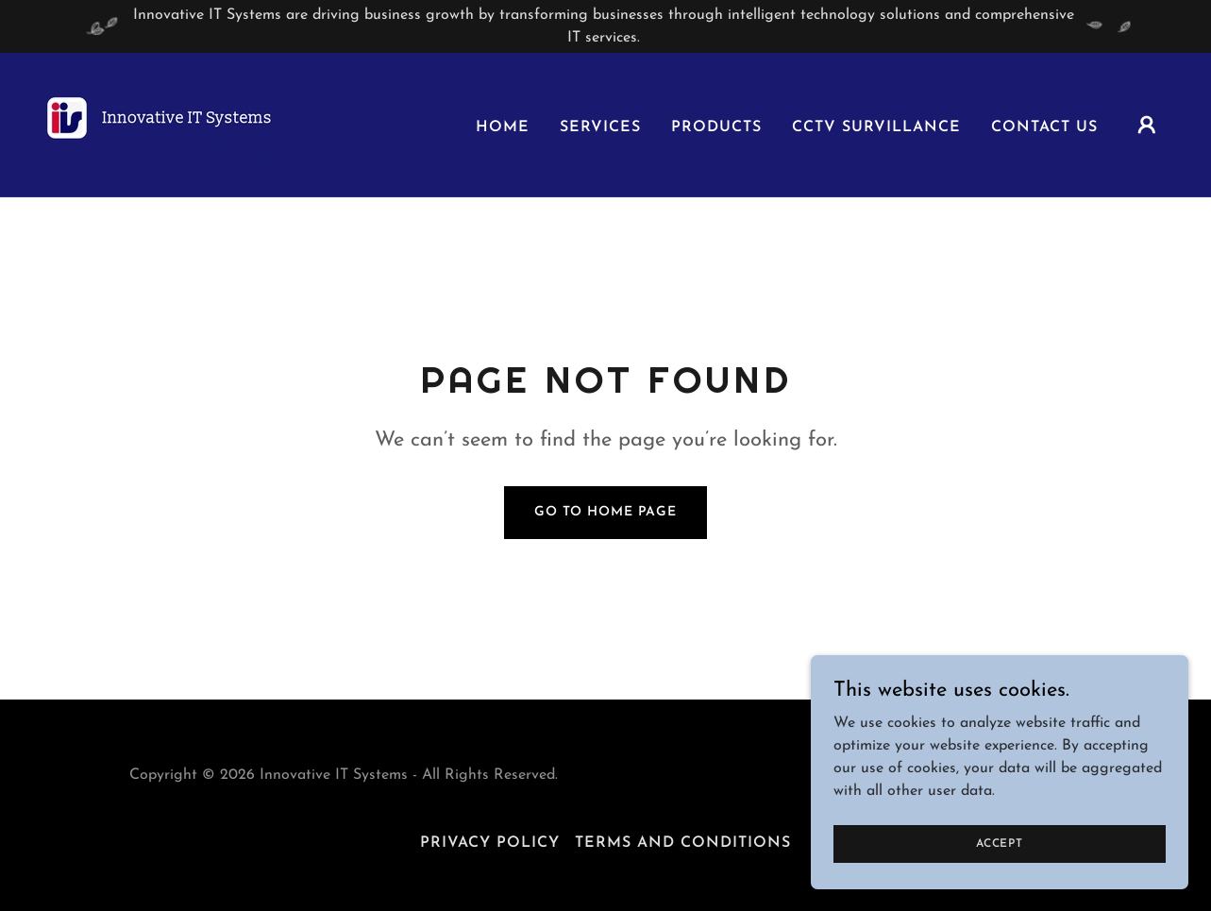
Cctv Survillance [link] (876, 127)
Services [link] (600, 127)
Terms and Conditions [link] (683, 843)
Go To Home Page (605, 512)
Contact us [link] (1044, 127)
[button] (1147, 124)
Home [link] (503, 127)
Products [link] (716, 127)
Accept (999, 856)
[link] (174, 123)
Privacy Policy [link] (490, 843)
